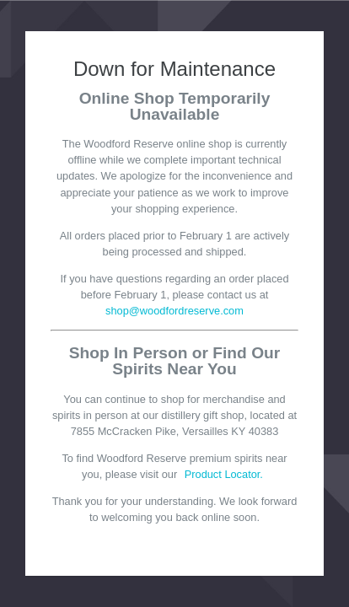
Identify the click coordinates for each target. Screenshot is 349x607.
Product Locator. (224, 474)
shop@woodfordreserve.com (174, 310)
